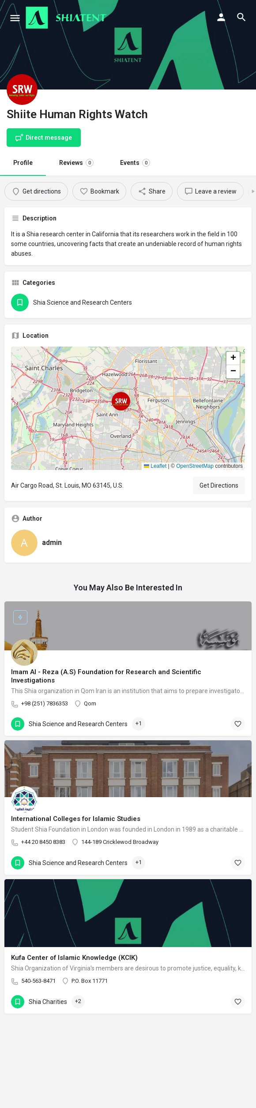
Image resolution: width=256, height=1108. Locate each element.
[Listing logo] (22, 89)
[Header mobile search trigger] (241, 17)
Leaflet (155, 466)
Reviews (76, 163)
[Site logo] (67, 18)
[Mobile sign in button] (221, 17)
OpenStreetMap (195, 466)
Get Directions (219, 485)
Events (135, 163)
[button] (128, 408)
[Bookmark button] (238, 724)
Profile (23, 162)
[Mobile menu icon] (15, 17)
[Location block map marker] (121, 401)
